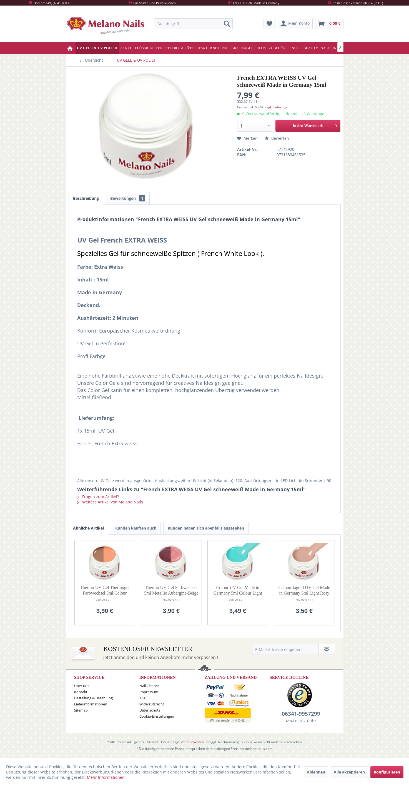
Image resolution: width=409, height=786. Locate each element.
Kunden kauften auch (135, 528)
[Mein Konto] (295, 23)
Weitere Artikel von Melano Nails (110, 502)
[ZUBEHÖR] (277, 48)
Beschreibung (86, 198)
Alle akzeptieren (349, 772)
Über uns (81, 685)
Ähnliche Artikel (88, 528)
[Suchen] (227, 23)
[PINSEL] (294, 48)
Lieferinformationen (90, 704)
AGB (142, 697)
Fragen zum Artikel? (98, 496)
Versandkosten (192, 742)
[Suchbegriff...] (194, 23)
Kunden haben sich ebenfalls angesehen (206, 528)
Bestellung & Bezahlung (93, 697)
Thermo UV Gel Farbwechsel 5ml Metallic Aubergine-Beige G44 (171, 590)
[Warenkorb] (329, 23)
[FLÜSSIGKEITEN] (149, 48)
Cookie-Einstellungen (156, 716)
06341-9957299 (301, 713)
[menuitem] (194, 23)
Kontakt (80, 691)
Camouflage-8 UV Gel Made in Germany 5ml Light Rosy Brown (304, 590)
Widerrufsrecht (151, 704)
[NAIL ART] (230, 48)
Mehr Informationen (106, 777)
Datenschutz (149, 710)
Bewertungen (127, 198)
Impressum (148, 691)
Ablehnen (316, 772)
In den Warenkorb (315, 124)
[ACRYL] (126, 48)
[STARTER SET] (208, 48)
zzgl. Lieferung (276, 107)
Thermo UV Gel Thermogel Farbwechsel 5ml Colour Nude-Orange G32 (104, 590)
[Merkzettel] (269, 23)
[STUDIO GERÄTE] (179, 48)
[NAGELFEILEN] (253, 48)
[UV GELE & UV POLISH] (97, 48)
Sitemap (81, 710)
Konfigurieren (387, 772)
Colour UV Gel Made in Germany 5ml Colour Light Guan (237, 590)
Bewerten (277, 138)
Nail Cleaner (149, 685)
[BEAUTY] (311, 48)
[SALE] (326, 48)
